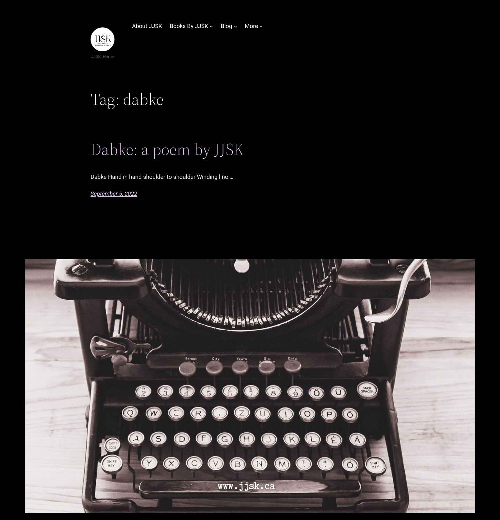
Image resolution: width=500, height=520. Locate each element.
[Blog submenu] (235, 26)
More (251, 26)
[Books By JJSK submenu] (211, 26)
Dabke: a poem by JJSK (167, 149)
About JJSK (147, 26)
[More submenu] (261, 26)
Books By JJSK (189, 26)
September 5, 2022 (114, 193)
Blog (226, 26)
